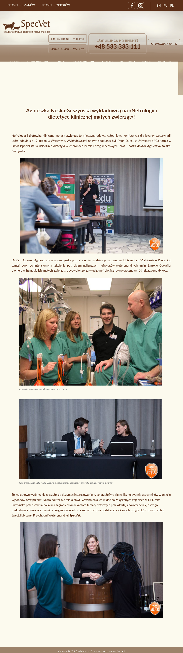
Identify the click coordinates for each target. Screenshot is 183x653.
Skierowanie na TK (164, 44)
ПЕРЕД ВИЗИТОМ (84, 62)
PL (172, 5)
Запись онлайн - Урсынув (67, 48)
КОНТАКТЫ (165, 62)
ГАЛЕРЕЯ (107, 62)
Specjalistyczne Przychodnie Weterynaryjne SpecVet (100, 651)
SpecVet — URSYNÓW (21, 5)
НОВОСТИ (14, 62)
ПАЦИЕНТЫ (127, 62)
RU (166, 5)
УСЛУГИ (61, 62)
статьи (146, 62)
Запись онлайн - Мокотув (67, 38)
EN (159, 5)
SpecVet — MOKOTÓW (56, 5)
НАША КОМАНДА (38, 62)
